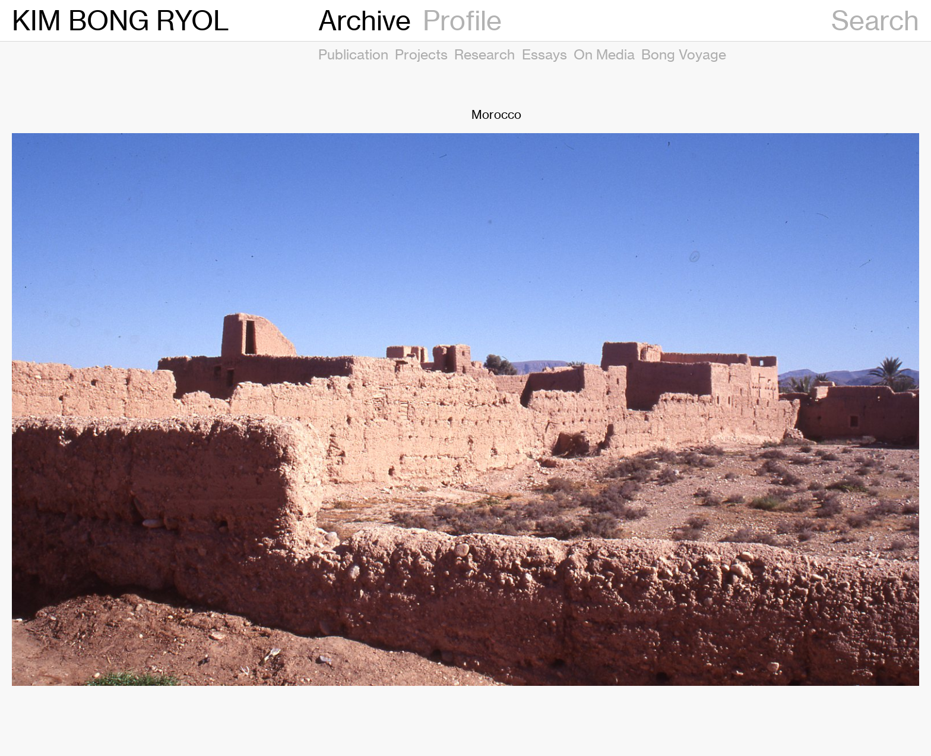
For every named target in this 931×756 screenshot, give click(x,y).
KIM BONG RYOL (120, 20)
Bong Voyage (683, 54)
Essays (544, 54)
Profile (462, 20)
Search (875, 20)
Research (484, 54)
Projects (421, 54)
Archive (364, 20)
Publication (353, 54)
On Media (604, 54)
